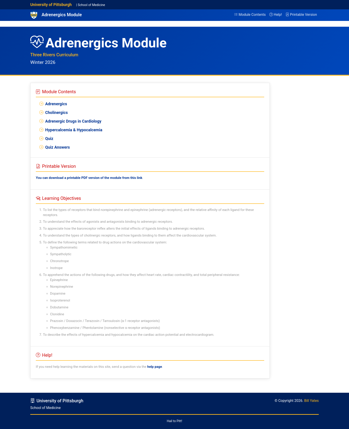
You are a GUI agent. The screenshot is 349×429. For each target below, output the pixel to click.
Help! (275, 14)
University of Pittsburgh (51, 4)
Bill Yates (311, 401)
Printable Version (301, 14)
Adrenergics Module (62, 14)
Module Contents (250, 14)
